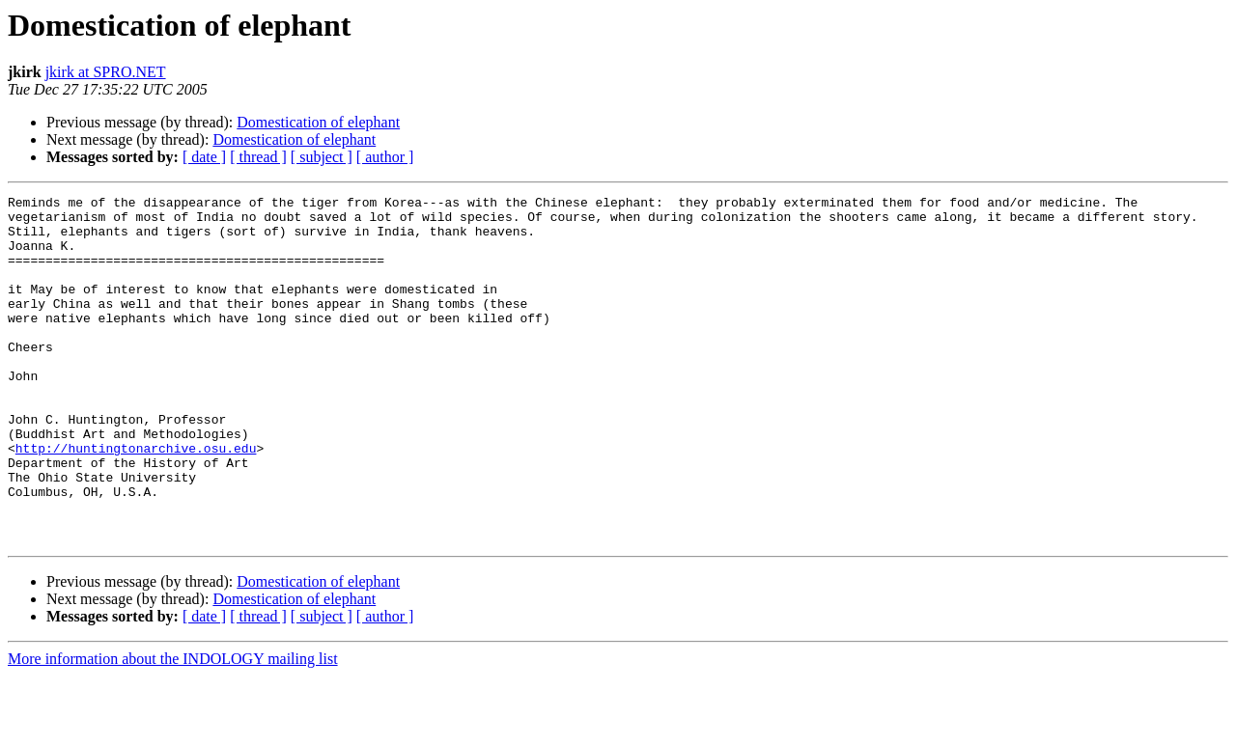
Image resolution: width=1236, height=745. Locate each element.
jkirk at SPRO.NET (105, 72)
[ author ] (385, 157)
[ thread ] (258, 157)
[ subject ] (321, 157)
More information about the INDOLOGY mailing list (173, 728)
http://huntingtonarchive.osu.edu (136, 500)
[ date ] (204, 157)
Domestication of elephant (318, 122)
